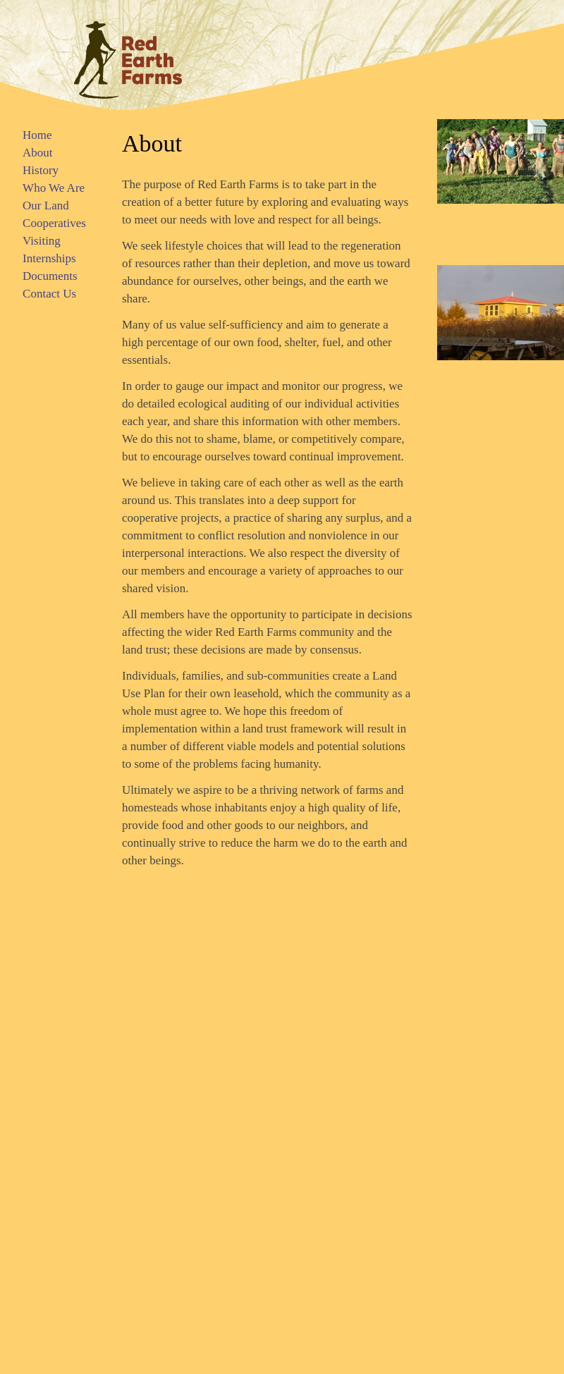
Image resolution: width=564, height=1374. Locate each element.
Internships (49, 258)
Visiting (42, 240)
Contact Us (49, 293)
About (38, 152)
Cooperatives (54, 223)
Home (37, 135)
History (41, 170)
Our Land (46, 205)
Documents (50, 276)
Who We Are (54, 188)
